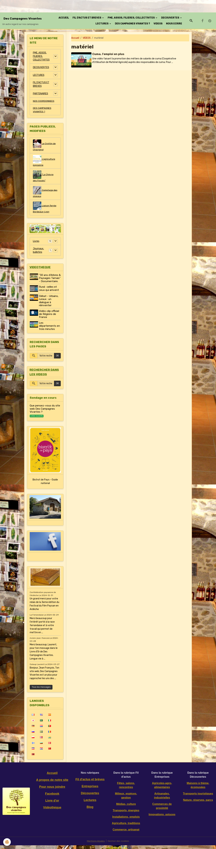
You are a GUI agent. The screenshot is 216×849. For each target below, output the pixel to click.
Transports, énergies (126, 814)
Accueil (75, 38)
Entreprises (90, 790)
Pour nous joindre (52, 790)
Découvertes (90, 797)
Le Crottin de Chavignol (44, 145)
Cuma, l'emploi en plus (109, 54)
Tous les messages (41, 691)
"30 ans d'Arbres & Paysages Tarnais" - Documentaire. (49, 281)
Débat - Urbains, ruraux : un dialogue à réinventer (49, 304)
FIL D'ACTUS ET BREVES (87, 17)
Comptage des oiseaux (43, 192)
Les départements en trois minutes (49, 329)
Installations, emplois (126, 820)
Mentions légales (96, 844)
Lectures (90, 803)
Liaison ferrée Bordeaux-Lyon (45, 208)
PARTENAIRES (40, 93)
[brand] (22, 21)
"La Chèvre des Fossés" (43, 177)
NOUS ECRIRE (174, 23)
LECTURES (102, 23)
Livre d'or (52, 804)
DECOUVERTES (170, 17)
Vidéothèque (52, 811)
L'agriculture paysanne (44, 161)
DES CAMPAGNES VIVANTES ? (132, 23)
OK (57, 359)
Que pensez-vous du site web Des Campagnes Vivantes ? (45, 413)
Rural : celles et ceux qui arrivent (49, 293)
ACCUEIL (64, 17)
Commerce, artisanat (126, 833)
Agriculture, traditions (126, 826)
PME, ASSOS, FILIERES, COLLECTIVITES (131, 17)
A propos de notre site (52, 783)
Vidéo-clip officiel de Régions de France (49, 318)
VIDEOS (158, 23)
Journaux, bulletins (38, 251)
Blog (90, 810)
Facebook (52, 797)
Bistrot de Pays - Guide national (45, 485)
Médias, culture (126, 807)
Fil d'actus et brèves (89, 783)
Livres (36, 242)
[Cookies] (7, 842)
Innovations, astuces (162, 818)
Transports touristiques (198, 797)
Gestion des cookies (118, 844)
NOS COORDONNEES (43, 101)
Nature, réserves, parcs (198, 803)
